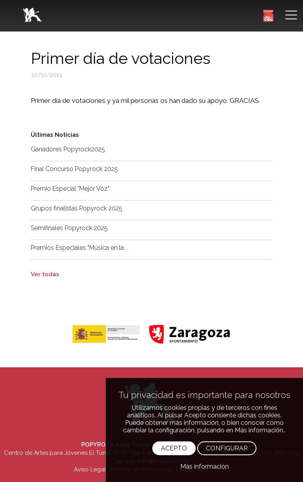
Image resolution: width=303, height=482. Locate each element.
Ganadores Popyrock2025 (68, 149)
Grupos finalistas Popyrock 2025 (76, 208)
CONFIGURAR (227, 448)
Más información (204, 466)
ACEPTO (174, 448)
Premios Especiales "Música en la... (79, 247)
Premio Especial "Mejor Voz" (70, 188)
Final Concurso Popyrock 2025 (74, 169)
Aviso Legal (90, 469)
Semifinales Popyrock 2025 (69, 228)
